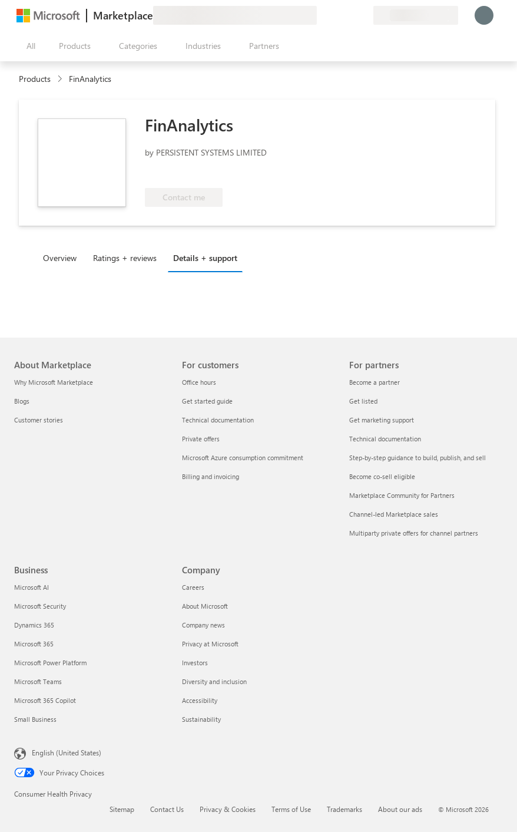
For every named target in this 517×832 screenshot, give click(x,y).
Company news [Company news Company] (203, 624)
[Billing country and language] (415, 15)
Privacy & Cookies (228, 809)
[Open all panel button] (28, 46)
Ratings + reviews (125, 257)
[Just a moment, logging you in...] (484, 15)
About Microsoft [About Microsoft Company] (205, 606)
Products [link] (35, 78)
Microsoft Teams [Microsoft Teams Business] (38, 681)
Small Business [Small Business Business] (35, 719)
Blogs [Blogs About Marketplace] (21, 401)
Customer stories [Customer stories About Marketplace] (38, 419)
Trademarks (344, 809)
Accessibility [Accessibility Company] (199, 700)
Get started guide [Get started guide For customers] (207, 401)
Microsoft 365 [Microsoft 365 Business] (34, 643)
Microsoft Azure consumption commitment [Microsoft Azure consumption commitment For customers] (242, 457)
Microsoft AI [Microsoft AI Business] (31, 587)
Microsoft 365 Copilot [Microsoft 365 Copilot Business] (45, 700)
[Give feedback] (321, 15)
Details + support (205, 257)
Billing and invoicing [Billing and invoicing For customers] (210, 476)
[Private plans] (364, 15)
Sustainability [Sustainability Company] (201, 719)
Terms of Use (291, 809)
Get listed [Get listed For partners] (363, 401)
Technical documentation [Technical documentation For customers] (218, 419)
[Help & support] (335, 15)
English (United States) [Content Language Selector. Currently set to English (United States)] (66, 752)
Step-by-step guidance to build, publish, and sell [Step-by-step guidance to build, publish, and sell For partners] (417, 457)
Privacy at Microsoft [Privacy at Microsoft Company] (210, 643)
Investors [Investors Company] (195, 662)
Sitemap (122, 809)
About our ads (400, 809)
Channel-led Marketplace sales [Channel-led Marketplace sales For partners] (393, 514)
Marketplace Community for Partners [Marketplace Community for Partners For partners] (402, 495)
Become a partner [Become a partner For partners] (374, 382)
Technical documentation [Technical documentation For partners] (385, 438)
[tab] (63, 257)
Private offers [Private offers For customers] (201, 438)
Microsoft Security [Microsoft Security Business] (40, 606)
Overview (60, 257)
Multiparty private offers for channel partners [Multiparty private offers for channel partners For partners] (413, 533)
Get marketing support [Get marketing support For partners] (381, 419)
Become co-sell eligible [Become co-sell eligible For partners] (382, 476)
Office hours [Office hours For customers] (199, 382)
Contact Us (167, 809)
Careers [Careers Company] (193, 587)
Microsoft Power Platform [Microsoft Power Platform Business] (50, 662)
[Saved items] (349, 15)
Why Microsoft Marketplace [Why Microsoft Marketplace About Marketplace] (53, 382)
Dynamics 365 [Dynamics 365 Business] (34, 624)
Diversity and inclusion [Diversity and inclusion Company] (214, 681)
